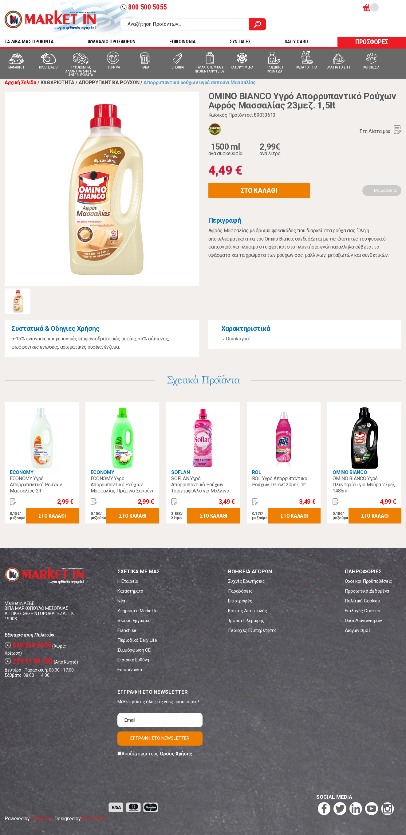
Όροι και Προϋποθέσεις (368, 581)
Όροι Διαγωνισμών (363, 620)
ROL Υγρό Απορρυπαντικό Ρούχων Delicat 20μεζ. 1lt (279, 482)
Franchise (126, 630)
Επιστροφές (240, 601)
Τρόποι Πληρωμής (246, 620)
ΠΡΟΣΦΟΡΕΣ (371, 42)
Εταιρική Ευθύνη (133, 660)
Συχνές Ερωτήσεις (246, 581)
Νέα (121, 601)
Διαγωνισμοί (357, 630)
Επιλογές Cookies (362, 611)
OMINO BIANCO (350, 472)
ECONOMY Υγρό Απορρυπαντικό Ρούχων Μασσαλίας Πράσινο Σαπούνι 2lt (122, 488)
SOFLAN (180, 472)
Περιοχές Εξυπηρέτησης (252, 630)
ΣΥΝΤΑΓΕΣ (240, 42)
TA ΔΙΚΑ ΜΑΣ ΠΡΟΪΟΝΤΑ (29, 42)
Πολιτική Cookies (362, 601)
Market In (50, 20)
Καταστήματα (130, 591)
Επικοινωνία (129, 669)
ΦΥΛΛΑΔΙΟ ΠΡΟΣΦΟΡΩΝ (112, 42)
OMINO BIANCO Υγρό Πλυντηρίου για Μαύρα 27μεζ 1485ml (364, 485)
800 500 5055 (143, 7)
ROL (256, 472)
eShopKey (41, 818)
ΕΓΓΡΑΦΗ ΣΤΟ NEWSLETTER (159, 738)
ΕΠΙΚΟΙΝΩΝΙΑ (182, 42)
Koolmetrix (93, 818)
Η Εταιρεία (127, 581)
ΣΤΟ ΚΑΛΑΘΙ (259, 190)
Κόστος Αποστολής (247, 611)
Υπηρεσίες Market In (137, 611)
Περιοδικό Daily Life (137, 640)
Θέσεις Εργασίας (134, 620)
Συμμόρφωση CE (134, 650)
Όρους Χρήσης (176, 754)
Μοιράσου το (385, 190)
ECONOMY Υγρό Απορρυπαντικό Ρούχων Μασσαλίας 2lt (36, 485)
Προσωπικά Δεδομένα (367, 591)
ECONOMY (22, 472)
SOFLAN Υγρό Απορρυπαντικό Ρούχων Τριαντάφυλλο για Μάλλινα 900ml (200, 488)
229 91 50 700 (29, 661)
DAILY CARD (296, 42)
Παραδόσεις (240, 591)
